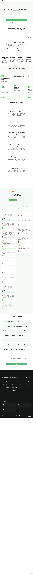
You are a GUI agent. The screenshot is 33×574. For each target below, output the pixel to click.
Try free (13, 357)
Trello (24, 33)
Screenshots (7, 544)
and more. (26, 13)
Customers (3, 535)
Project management (9, 541)
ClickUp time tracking (15, 535)
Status (3, 541)
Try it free (16, 521)
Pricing (2, 532)
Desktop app (3, 554)
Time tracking (8, 532)
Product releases (4, 538)
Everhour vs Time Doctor (28, 538)
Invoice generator (21, 538)
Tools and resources (22, 531)
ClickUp (17, 13)
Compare (26, 531)
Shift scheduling (21, 541)
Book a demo (21, 357)
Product (3, 531)
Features (7, 531)
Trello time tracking (14, 544)
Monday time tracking (15, 541)
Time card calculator (21, 535)
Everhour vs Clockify (27, 532)
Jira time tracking (14, 538)
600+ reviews (20, 7)
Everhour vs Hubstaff (27, 535)
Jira (15, 33)
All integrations (14, 547)
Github (21, 33)
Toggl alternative (27, 541)
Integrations (14, 531)
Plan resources (8, 538)
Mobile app (3, 553)
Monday (20, 13)
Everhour (4, 1)
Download (3, 548)
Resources (20, 532)
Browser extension (4, 550)
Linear (23, 13)
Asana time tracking (14, 532)
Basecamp (12, 33)
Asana (15, 13)
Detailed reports (8, 535)
